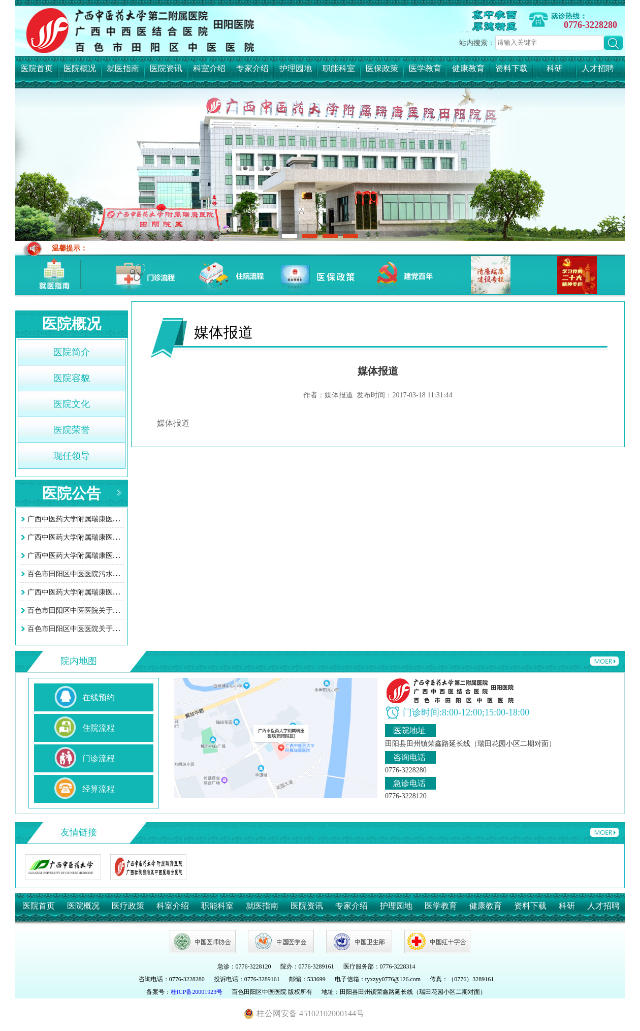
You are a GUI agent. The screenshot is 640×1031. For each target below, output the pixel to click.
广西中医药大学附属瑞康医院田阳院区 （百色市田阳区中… (120, 537)
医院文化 (71, 404)
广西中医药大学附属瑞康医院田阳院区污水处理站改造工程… (123, 592)
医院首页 (36, 68)
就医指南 (123, 68)
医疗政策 (128, 905)
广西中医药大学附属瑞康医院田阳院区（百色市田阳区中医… (123, 555)
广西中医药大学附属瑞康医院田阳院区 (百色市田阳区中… (118, 519)
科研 (555, 68)
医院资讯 (166, 68)
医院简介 (71, 352)
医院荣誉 (71, 430)
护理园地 (295, 68)
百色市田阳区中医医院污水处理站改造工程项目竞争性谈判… (123, 574)
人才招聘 (598, 68)
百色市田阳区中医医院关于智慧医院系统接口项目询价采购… (123, 610)
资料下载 (511, 68)
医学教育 (425, 68)
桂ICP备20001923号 (197, 991)
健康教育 (468, 68)
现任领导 (71, 456)
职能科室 (339, 68)
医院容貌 (71, 378)
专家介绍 (252, 68)
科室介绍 (209, 68)
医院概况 (79, 68)
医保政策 (382, 68)
